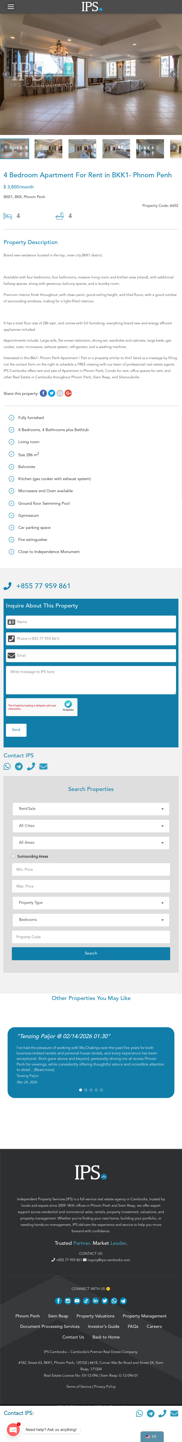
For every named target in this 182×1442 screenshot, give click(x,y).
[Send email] (43, 767)
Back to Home (106, 1338)
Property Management (145, 1317)
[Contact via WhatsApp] (7, 767)
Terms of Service (78, 1387)
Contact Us (73, 1338)
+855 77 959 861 (37, 586)
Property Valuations (95, 1317)
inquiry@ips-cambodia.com (106, 1261)
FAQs (133, 1327)
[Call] (31, 767)
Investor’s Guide (103, 1327)
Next (175, 75)
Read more (44, 1070)
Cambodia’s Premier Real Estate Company (103, 1352)
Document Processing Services (50, 1327)
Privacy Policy (105, 1387)
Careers (154, 1327)
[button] (11, 7)
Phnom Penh (100, 1206)
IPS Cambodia (55, 1352)
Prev (7, 75)
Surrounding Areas (30, 857)
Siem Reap (126, 1206)
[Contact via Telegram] (19, 767)
